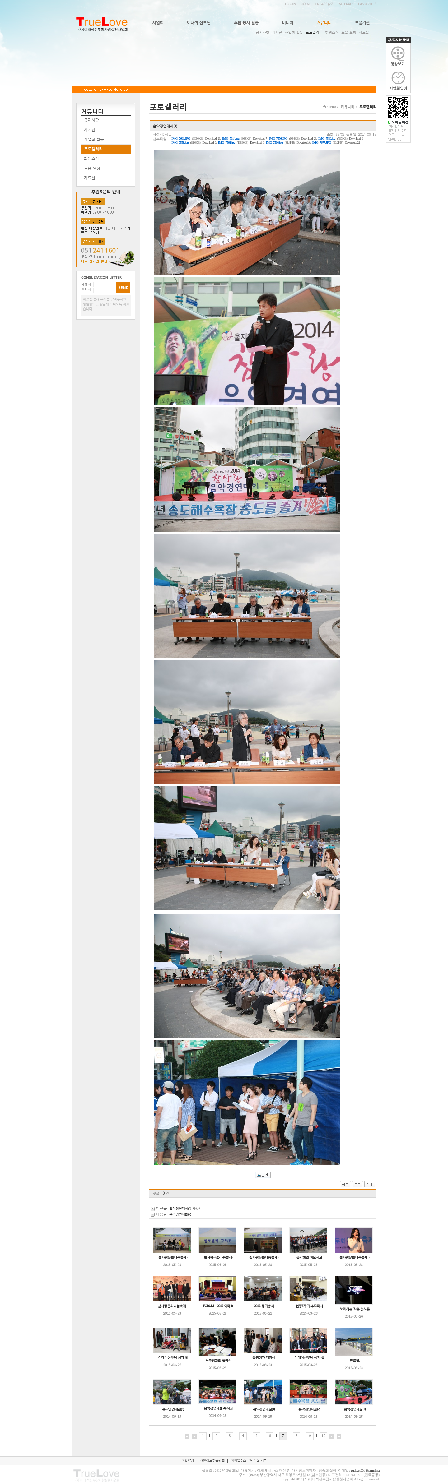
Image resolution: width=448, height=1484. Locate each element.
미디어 (287, 22)
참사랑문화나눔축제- (173, 1257)
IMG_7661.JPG (180, 138)
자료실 (364, 32)
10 (323, 1435)
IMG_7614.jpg (230, 138)
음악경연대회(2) (180, 1214)
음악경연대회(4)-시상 (218, 1408)
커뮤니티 (323, 22)
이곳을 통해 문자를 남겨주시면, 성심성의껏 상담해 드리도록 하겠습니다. (106, 304)
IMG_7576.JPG (278, 138)
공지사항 (262, 32)
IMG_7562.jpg (226, 142)
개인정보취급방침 (212, 1461)
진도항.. (355, 1361)
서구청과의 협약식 (218, 1361)
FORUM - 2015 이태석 (218, 1306)
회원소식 (332, 32)
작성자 (86, 284)
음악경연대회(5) (173, 1409)
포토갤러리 (314, 32)
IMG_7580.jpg (326, 138)
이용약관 (187, 1461)
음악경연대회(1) (354, 1409)
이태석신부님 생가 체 (173, 1358)
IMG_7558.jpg (180, 142)
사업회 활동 (294, 32)
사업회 (157, 22)
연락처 (86, 290)
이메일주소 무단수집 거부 (249, 1461)
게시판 (277, 32)
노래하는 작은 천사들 (355, 1309)
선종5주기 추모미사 (309, 1306)
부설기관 (362, 22)
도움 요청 (348, 32)
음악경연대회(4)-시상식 (185, 1209)
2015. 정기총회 (264, 1306)
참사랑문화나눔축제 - (354, 1257)
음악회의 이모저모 (309, 1257)
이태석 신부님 (198, 22)
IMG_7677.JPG (321, 142)
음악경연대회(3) (263, 1409)
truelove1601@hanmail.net (365, 1470)
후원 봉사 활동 (246, 22)
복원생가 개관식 (263, 1358)
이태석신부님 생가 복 (309, 1358)
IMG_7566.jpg (274, 142)
